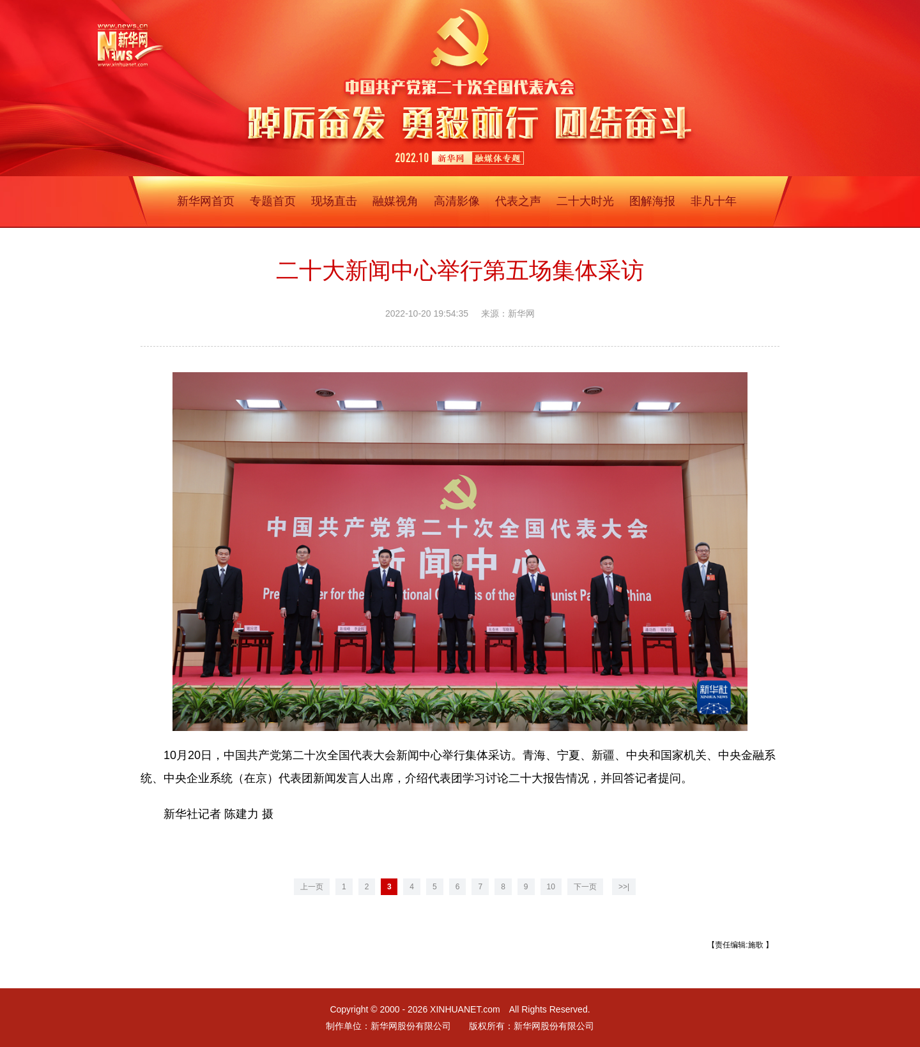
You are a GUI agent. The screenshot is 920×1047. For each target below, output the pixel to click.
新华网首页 (205, 201)
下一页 (585, 886)
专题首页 (273, 201)
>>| (623, 886)
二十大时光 (585, 201)
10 (551, 886)
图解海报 (652, 201)
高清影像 (457, 201)
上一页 (311, 886)
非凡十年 (714, 201)
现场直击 (334, 201)
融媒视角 (395, 201)
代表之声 (518, 201)
